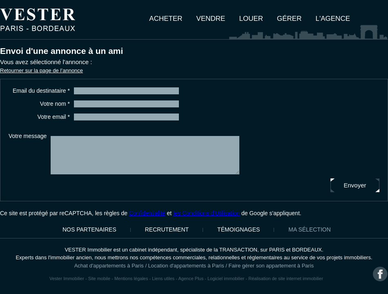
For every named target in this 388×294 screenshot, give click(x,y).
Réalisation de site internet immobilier (285, 278)
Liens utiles (163, 278)
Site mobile (99, 278)
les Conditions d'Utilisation (206, 213)
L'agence (333, 18)
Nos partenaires (89, 229)
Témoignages (238, 229)
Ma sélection (309, 229)
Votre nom (55, 103)
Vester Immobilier (66, 278)
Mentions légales (131, 278)
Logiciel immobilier (225, 278)
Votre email (54, 117)
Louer (251, 18)
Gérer (289, 18)
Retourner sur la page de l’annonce (41, 70)
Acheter (165, 18)
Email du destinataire (41, 90)
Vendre (210, 18)
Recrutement (167, 229)
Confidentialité (147, 213)
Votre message (28, 136)
